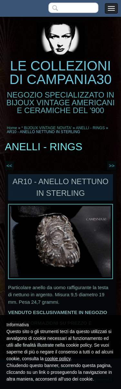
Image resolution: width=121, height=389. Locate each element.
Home (12, 128)
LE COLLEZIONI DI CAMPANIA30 (60, 72)
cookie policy (57, 358)
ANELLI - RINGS (90, 128)
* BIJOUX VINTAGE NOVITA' (46, 128)
